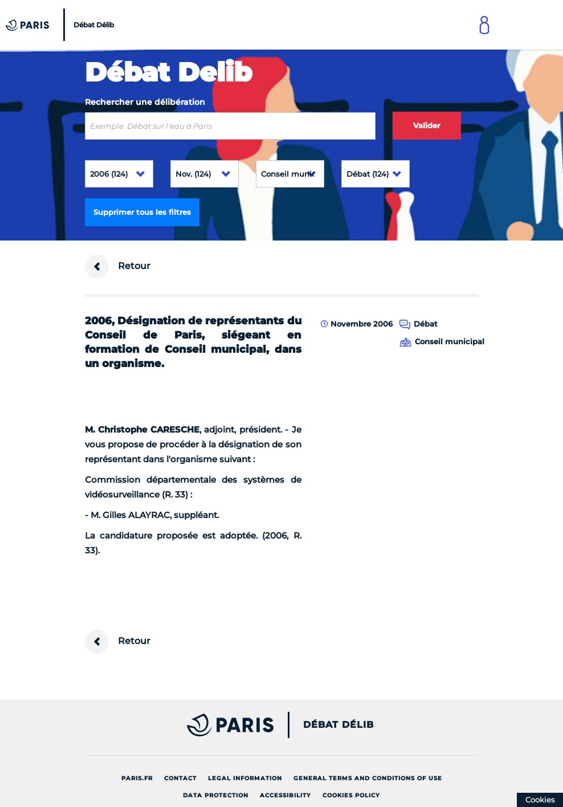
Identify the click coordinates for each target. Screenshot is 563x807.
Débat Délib (338, 725)
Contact (180, 778)
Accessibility (285, 795)
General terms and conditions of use (367, 778)
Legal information (245, 778)
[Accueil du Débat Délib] (61, 25)
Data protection (215, 795)
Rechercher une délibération (145, 102)
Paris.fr (137, 778)
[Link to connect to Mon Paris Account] (484, 25)
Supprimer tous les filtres (142, 212)
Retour (117, 267)
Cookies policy (351, 795)
